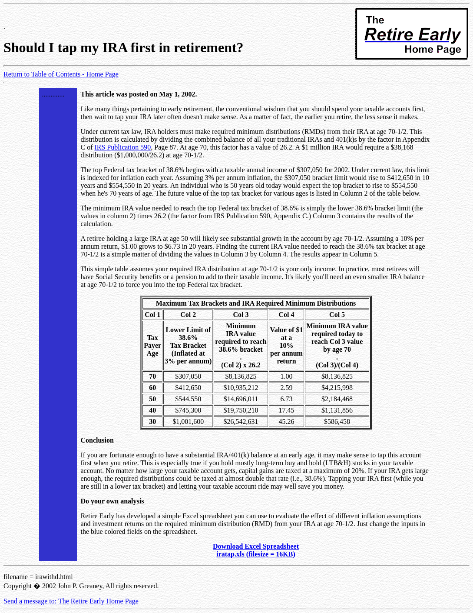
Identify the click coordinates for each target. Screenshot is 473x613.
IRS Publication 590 (122, 147)
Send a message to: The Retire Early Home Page (71, 601)
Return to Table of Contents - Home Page (61, 74)
